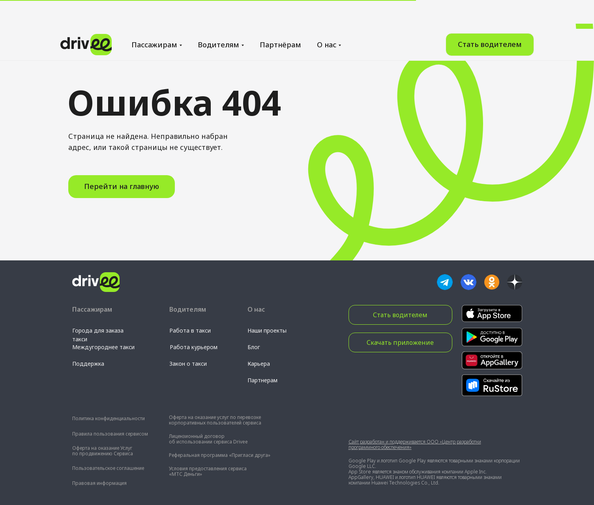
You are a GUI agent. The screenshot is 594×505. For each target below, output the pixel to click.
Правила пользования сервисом (110, 433)
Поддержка (88, 363)
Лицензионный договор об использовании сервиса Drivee (208, 439)
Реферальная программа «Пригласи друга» (219, 455)
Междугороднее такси (103, 347)
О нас (326, 16)
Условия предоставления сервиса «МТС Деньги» (208, 471)
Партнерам (262, 380)
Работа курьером (193, 347)
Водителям (218, 16)
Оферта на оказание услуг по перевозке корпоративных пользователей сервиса (215, 420)
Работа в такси (190, 330)
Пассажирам (154, 16)
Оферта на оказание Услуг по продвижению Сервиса (102, 451)
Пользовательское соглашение (108, 468)
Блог (253, 347)
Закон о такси (188, 363)
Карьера (258, 363)
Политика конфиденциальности (108, 418)
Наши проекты (267, 330)
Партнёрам (280, 16)
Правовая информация (99, 483)
